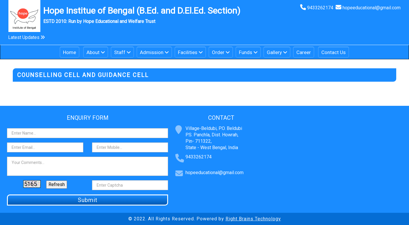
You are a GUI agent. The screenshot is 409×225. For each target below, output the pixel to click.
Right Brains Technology (253, 219)
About (93, 52)
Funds (245, 52)
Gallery (274, 52)
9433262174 (321, 7)
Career (303, 52)
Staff (119, 52)
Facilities (187, 52)
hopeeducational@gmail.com (372, 7)
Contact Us (333, 52)
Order (218, 52)
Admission (151, 52)
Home (69, 52)
